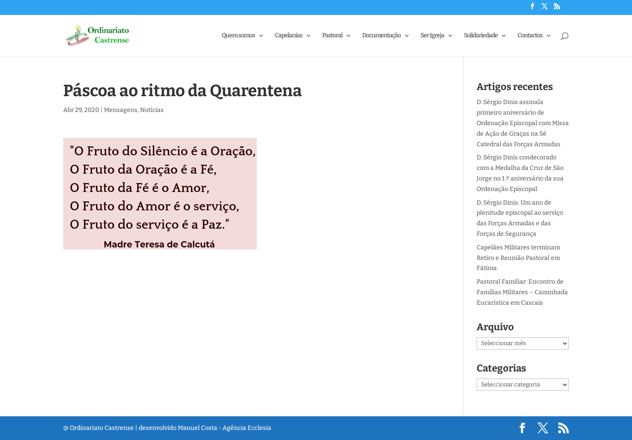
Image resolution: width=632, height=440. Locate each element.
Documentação (381, 35)
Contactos (529, 35)
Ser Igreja (432, 35)
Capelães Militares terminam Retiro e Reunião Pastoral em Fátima (518, 258)
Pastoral (332, 35)
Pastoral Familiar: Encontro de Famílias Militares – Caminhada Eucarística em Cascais (522, 292)
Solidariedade (481, 35)
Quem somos (238, 35)
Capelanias (288, 35)
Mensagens (120, 110)
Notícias (152, 110)
